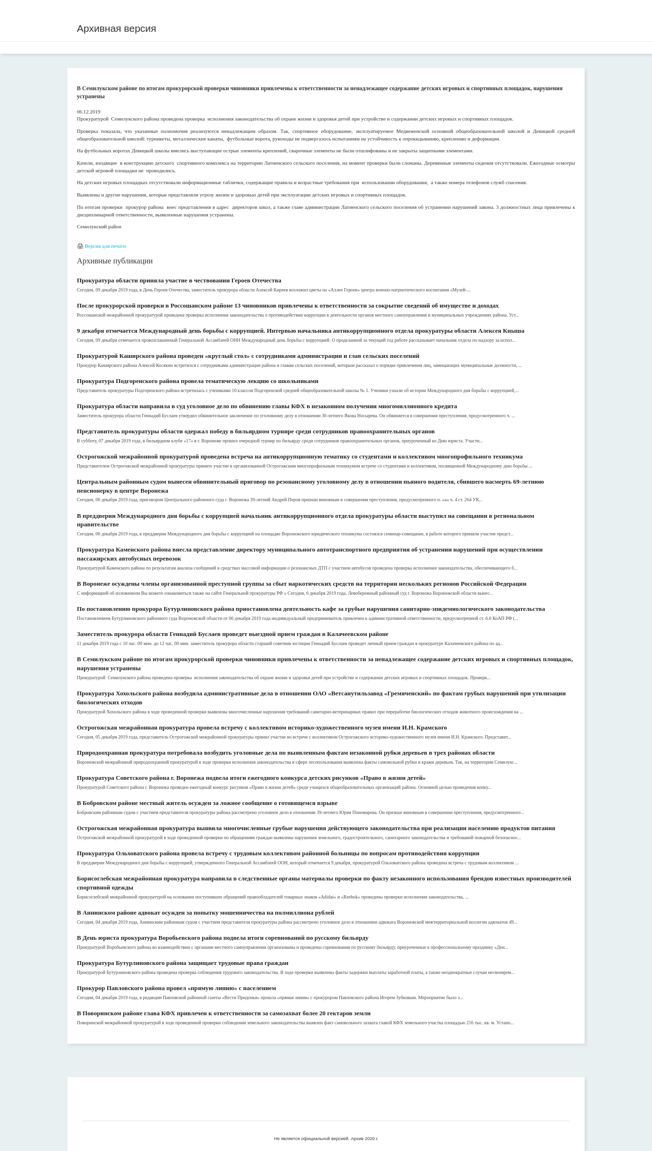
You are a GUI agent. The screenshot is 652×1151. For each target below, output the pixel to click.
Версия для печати (105, 246)
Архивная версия (116, 28)
